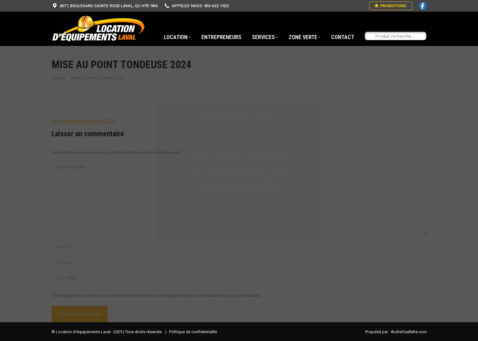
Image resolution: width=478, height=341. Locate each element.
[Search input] (398, 36)
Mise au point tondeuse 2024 (84, 121)
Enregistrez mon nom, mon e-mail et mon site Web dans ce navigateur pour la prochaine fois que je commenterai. (159, 295)
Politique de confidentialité (193, 331)
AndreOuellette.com (409, 331)
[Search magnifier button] (369, 36)
